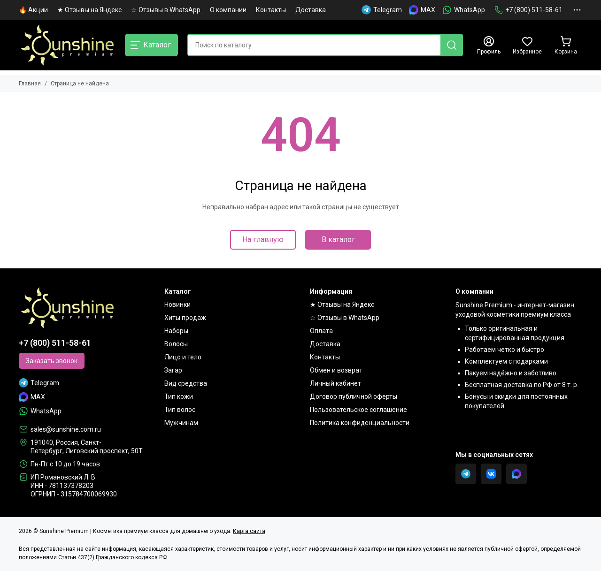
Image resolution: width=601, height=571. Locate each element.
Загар (173, 370)
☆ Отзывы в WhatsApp (165, 10)
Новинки (177, 304)
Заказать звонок (51, 361)
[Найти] (451, 45)
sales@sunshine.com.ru (66, 429)
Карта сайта (249, 531)
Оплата (321, 331)
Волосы (176, 344)
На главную (263, 239)
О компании (228, 10)
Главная (30, 83)
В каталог (338, 239)
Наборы (176, 331)
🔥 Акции (33, 10)
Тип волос (179, 409)
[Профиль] (488, 45)
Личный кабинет (335, 383)
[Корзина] (565, 45)
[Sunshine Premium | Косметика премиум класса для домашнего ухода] (67, 45)
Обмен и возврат (336, 370)
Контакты (271, 10)
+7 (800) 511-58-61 (528, 10)
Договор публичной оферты (353, 396)
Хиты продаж (185, 317)
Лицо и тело (182, 357)
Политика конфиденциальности (359, 422)
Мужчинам (181, 422)
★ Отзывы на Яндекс (89, 10)
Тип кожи (178, 396)
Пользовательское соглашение (358, 409)
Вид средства (185, 383)
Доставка (310, 10)
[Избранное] (527, 45)
